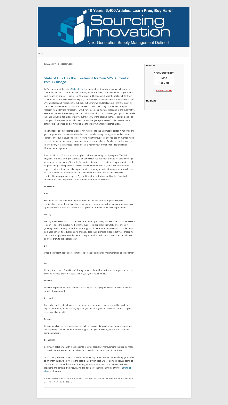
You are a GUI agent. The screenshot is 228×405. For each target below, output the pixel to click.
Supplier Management (107, 378)
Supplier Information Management (81, 378)
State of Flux (77, 89)
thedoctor (67, 381)
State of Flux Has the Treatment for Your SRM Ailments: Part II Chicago (86, 80)
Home (40, 53)
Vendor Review (124, 378)
